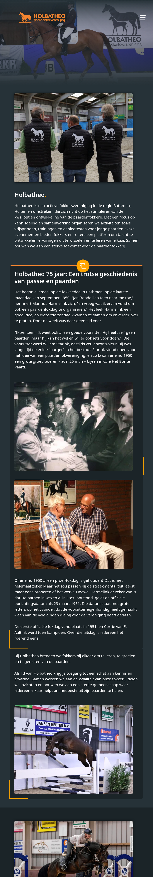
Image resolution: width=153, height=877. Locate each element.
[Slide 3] (83, 80)
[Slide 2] (76, 80)
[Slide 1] (70, 80)
